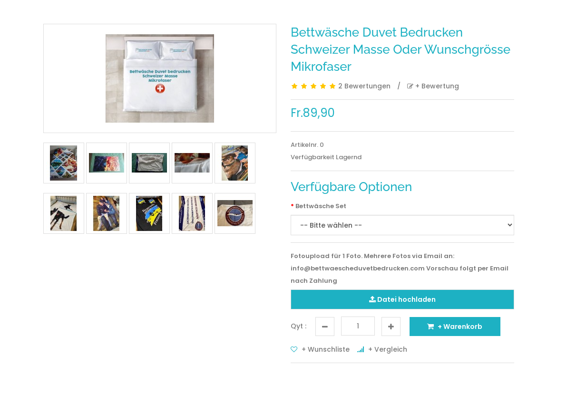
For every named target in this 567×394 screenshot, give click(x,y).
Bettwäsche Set (320, 206)
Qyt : (298, 326)
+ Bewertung (433, 86)
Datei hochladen (402, 299)
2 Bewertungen (364, 86)
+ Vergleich (382, 349)
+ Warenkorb (454, 326)
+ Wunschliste (320, 349)
